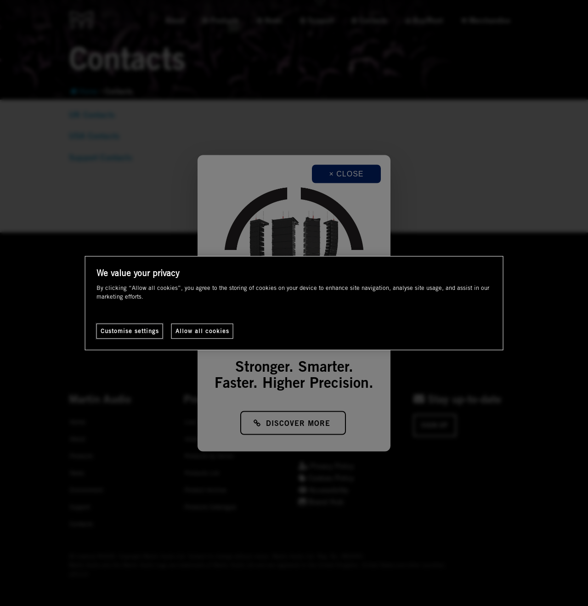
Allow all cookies (202, 330)
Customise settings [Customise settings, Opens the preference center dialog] (130, 330)
